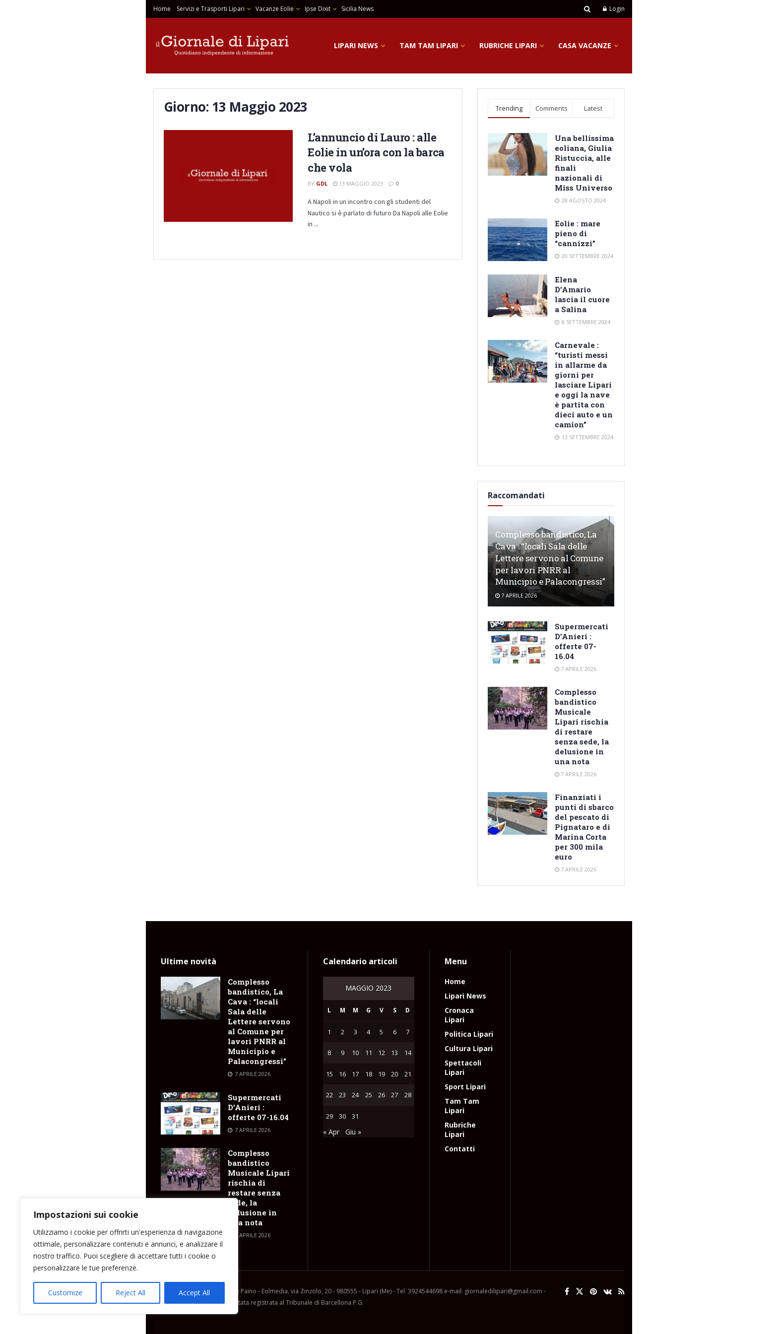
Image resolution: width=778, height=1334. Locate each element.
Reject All (130, 1292)
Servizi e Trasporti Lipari (211, 8)
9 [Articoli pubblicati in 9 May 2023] (342, 1052)
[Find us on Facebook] (567, 1291)
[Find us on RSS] (621, 1291)
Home (162, 8)
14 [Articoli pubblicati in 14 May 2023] (407, 1052)
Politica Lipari (469, 1034)
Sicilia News (357, 8)
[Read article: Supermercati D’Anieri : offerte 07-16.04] (517, 642)
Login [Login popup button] (614, 8)
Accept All (194, 1292)
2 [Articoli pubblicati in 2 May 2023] (342, 1031)
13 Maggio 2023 (358, 183)
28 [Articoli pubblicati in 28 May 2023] (407, 1094)
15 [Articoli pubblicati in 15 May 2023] (329, 1073)
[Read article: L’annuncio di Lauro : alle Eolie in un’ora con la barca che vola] (228, 176)
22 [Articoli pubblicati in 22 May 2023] (329, 1094)
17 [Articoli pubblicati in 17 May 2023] (355, 1073)
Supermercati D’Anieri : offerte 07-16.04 (581, 641)
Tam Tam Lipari (428, 45)
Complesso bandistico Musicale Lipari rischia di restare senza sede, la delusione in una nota (582, 726)
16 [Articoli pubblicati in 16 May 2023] (342, 1073)
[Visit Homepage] (222, 45)
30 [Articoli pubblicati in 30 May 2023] (342, 1116)
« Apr (331, 1131)
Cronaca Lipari (459, 1014)
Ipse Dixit (317, 8)
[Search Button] (587, 9)
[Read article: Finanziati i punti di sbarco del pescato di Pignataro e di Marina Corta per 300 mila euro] (517, 813)
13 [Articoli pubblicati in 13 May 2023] (394, 1052)
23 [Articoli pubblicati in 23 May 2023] (342, 1094)
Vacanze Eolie (275, 8)
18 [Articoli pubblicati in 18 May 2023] (368, 1073)
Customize (65, 1292)
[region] (129, 1256)
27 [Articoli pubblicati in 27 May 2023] (394, 1094)
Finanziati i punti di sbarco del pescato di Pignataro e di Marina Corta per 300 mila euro (584, 827)
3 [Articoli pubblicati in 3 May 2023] (355, 1031)
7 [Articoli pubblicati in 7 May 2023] (407, 1031)
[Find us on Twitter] (580, 1291)
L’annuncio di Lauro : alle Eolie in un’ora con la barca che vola (376, 152)
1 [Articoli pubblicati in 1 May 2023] (329, 1031)
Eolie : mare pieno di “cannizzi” (577, 233)
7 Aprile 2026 (516, 595)
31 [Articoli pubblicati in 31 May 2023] (355, 1116)
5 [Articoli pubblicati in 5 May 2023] (381, 1031)
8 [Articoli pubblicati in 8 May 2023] (329, 1052)
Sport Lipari (465, 1086)
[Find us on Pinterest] (593, 1291)
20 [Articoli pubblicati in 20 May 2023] (394, 1073)
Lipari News (356, 45)
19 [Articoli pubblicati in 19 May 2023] (381, 1073)
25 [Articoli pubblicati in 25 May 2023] (368, 1094)
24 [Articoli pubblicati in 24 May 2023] (355, 1094)
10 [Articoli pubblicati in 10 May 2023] (355, 1052)
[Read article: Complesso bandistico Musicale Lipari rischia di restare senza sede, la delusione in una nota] (517, 708)
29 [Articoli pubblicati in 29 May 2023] (329, 1116)
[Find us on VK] (607, 1291)
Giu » (353, 1131)
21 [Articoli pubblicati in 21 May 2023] (407, 1073)
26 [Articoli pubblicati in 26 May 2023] (381, 1094)
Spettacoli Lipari (463, 1067)
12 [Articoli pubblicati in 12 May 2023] (381, 1052)
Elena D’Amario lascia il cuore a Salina (582, 294)
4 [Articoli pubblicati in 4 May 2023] (368, 1031)
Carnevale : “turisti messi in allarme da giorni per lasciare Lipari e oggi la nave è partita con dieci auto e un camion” (584, 384)
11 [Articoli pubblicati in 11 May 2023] (368, 1052)
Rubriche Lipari (508, 45)
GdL (321, 183)
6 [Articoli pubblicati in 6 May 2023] (394, 1031)
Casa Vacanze (584, 45)
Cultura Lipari (469, 1048)
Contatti (460, 1148)
